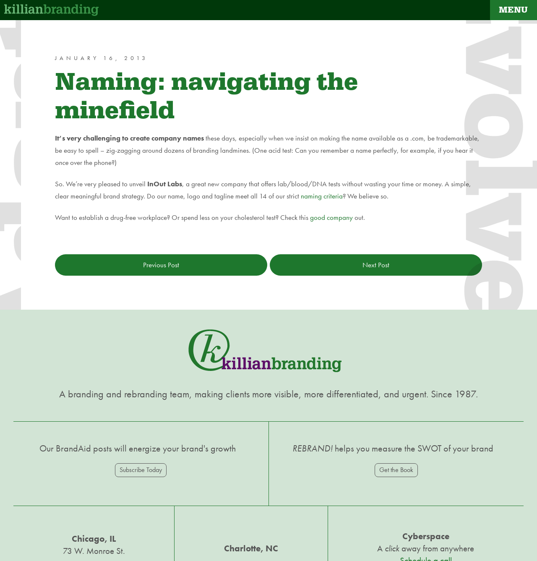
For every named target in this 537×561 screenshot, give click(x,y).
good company (331, 217)
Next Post (375, 264)
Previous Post (161, 264)
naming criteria (322, 196)
